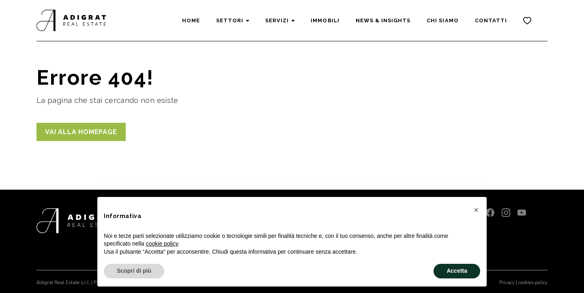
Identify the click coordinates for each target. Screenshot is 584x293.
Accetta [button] (457, 270)
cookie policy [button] (162, 243)
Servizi (277, 20)
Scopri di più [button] (134, 270)
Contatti (491, 20)
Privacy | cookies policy (523, 282)
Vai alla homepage (81, 132)
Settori (229, 20)
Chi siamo (442, 20)
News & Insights (383, 20)
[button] (476, 209)
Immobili (325, 20)
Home (191, 20)
